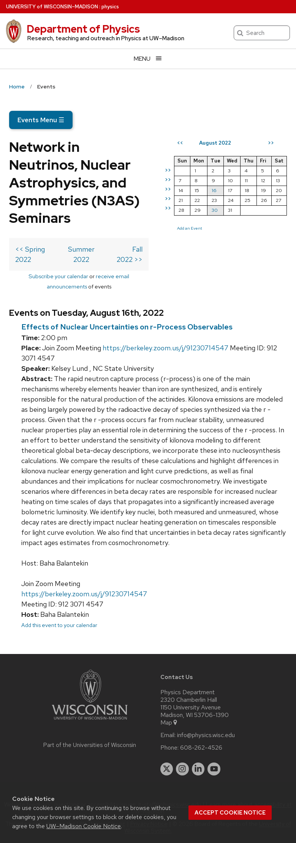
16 (214, 190)
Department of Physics (83, 29)
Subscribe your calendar (58, 276)
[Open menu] (148, 59)
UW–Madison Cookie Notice (83, 826)
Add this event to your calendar (59, 625)
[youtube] (213, 769)
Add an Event (189, 228)
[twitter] (166, 769)
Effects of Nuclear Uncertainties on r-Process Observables (127, 327)
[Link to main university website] (90, 721)
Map (169, 722)
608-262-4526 (201, 748)
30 (215, 210)
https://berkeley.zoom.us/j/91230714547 (165, 348)
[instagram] (182, 769)
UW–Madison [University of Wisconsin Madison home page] (52, 6)
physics (110, 6)
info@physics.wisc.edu (206, 735)
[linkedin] (198, 769)
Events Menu (40, 120)
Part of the (89, 745)
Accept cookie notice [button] (230, 812)
